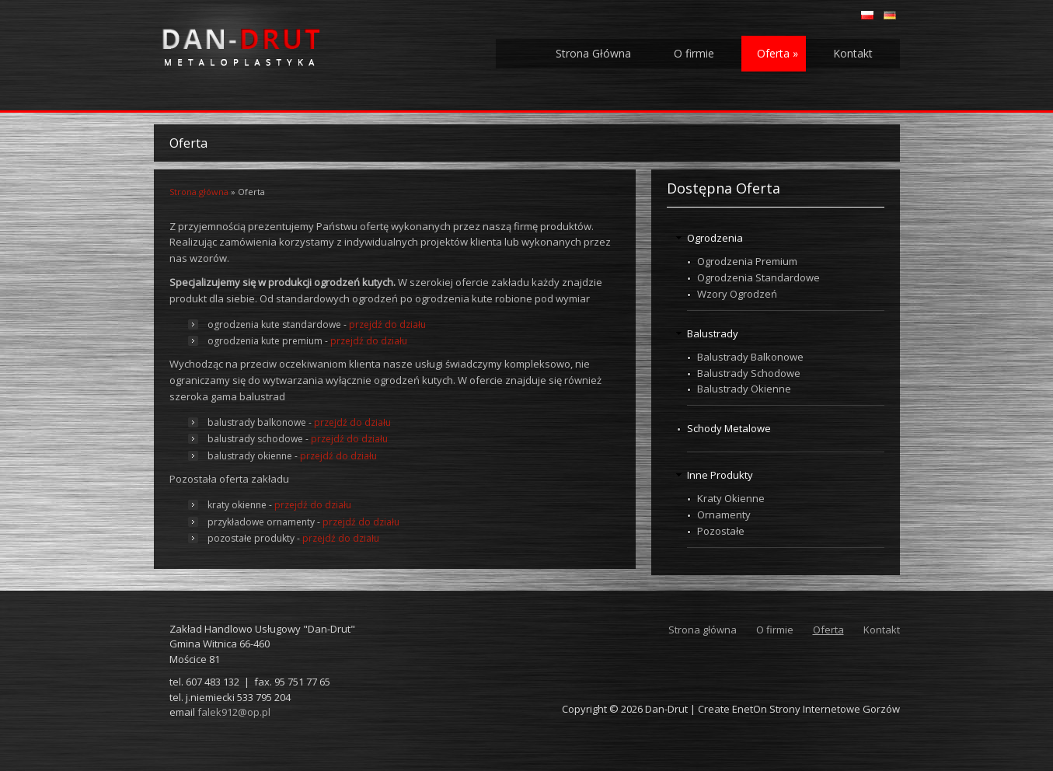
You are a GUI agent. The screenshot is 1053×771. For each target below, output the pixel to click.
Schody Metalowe (729, 428)
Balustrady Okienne (744, 389)
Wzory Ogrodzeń (737, 294)
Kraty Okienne (731, 498)
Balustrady (712, 333)
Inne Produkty (720, 475)
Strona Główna (593, 53)
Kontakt (853, 53)
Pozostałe (720, 531)
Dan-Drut (666, 709)
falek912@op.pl (233, 712)
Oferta (777, 53)
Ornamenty (724, 515)
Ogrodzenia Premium (747, 261)
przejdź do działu (387, 324)
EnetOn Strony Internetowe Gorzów (816, 709)
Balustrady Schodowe (748, 373)
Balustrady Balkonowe (750, 357)
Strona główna (198, 191)
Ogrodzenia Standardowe (758, 277)
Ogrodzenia (715, 238)
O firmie (694, 53)
